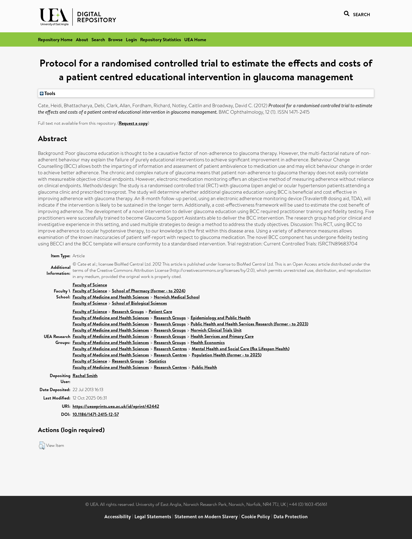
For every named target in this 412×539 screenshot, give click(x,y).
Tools (47, 93)
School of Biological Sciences (139, 303)
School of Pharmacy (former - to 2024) (148, 291)
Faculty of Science (90, 285)
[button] (42, 445)
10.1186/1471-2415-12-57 (96, 414)
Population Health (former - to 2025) (226, 355)
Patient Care (160, 311)
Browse (115, 39)
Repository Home (55, 39)
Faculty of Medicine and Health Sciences (111, 297)
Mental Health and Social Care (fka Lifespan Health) (240, 349)
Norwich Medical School (177, 297)
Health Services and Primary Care (222, 336)
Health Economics (208, 342)
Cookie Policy (255, 516)
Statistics (157, 361)
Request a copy (133, 123)
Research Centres (170, 349)
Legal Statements (152, 516)
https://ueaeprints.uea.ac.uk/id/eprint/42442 (116, 406)
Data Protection (291, 516)
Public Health (204, 367)
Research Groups (128, 311)
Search (98, 39)
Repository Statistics (160, 39)
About (82, 39)
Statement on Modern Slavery (206, 516)
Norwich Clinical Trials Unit (216, 330)
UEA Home (195, 39)
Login (131, 39)
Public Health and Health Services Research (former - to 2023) (249, 324)
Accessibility (117, 516)
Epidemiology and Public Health (221, 318)
